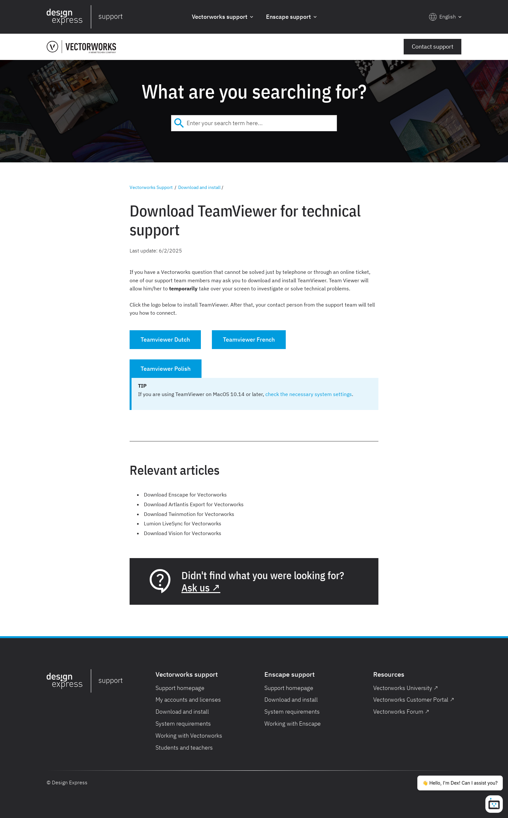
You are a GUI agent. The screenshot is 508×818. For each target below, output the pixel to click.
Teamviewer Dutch (165, 339)
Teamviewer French (249, 339)
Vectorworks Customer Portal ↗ (413, 699)
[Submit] (179, 123)
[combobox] (254, 123)
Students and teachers (184, 747)
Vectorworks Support (151, 187)
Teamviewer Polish (165, 368)
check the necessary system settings (308, 394)
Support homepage (180, 688)
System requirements (183, 723)
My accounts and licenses (188, 699)
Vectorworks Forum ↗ (401, 711)
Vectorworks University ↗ (405, 688)
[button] (222, 17)
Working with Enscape (292, 723)
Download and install (199, 187)
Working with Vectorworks (189, 735)
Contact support (432, 46)
